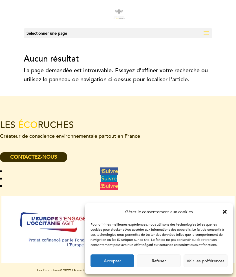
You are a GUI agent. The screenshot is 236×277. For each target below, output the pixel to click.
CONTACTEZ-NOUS (33, 157)
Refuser (159, 261)
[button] (225, 212)
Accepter (112, 261)
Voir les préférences (205, 261)
